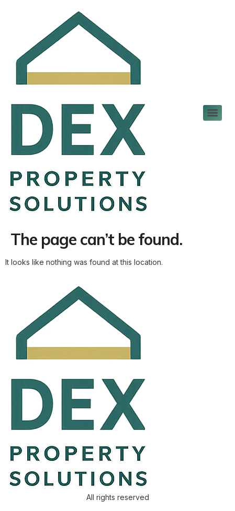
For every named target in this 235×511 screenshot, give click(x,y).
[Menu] (212, 113)
